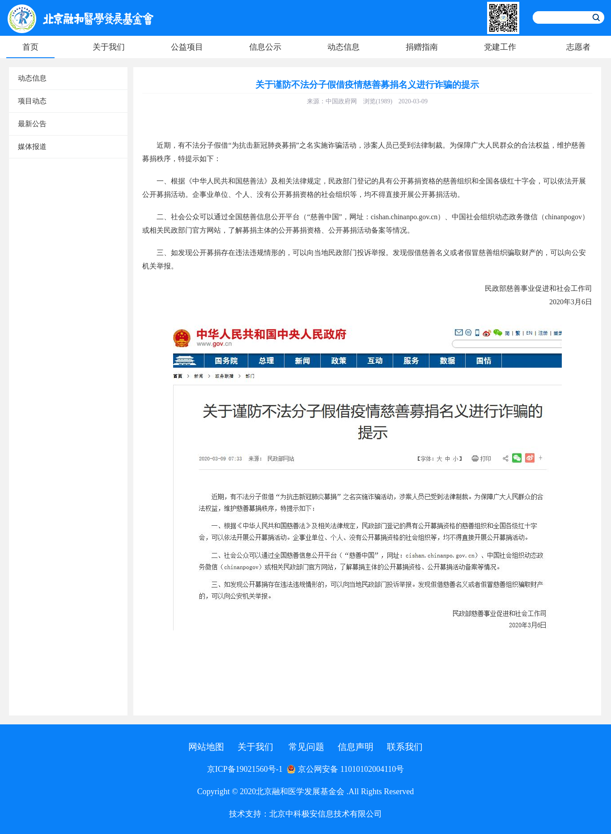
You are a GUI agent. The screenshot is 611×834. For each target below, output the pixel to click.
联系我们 (405, 747)
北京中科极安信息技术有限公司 (325, 813)
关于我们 (109, 47)
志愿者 (578, 47)
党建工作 (500, 47)
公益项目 (187, 47)
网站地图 (206, 747)
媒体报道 (32, 146)
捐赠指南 (422, 47)
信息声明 (355, 747)
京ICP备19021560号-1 (245, 769)
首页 (30, 47)
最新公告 (32, 124)
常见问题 (306, 747)
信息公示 (265, 47)
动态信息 (343, 47)
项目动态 (32, 101)
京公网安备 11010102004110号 (345, 769)
